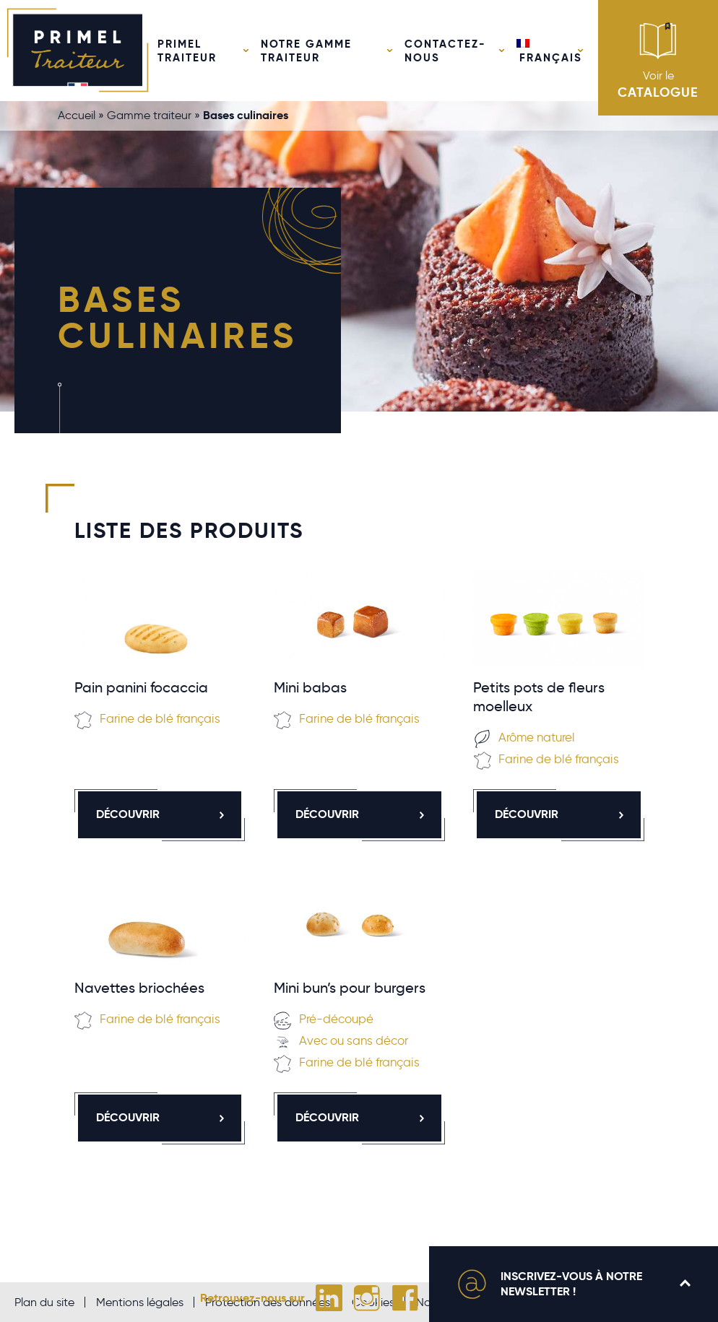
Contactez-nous (445, 51)
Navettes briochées (139, 987)
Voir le (658, 61)
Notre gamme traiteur (306, 51)
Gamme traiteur (149, 115)
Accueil (76, 115)
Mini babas (310, 687)
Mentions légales (139, 1302)
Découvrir (162, 814)
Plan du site (44, 1302)
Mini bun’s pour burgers (349, 987)
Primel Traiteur (187, 51)
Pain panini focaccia (141, 687)
